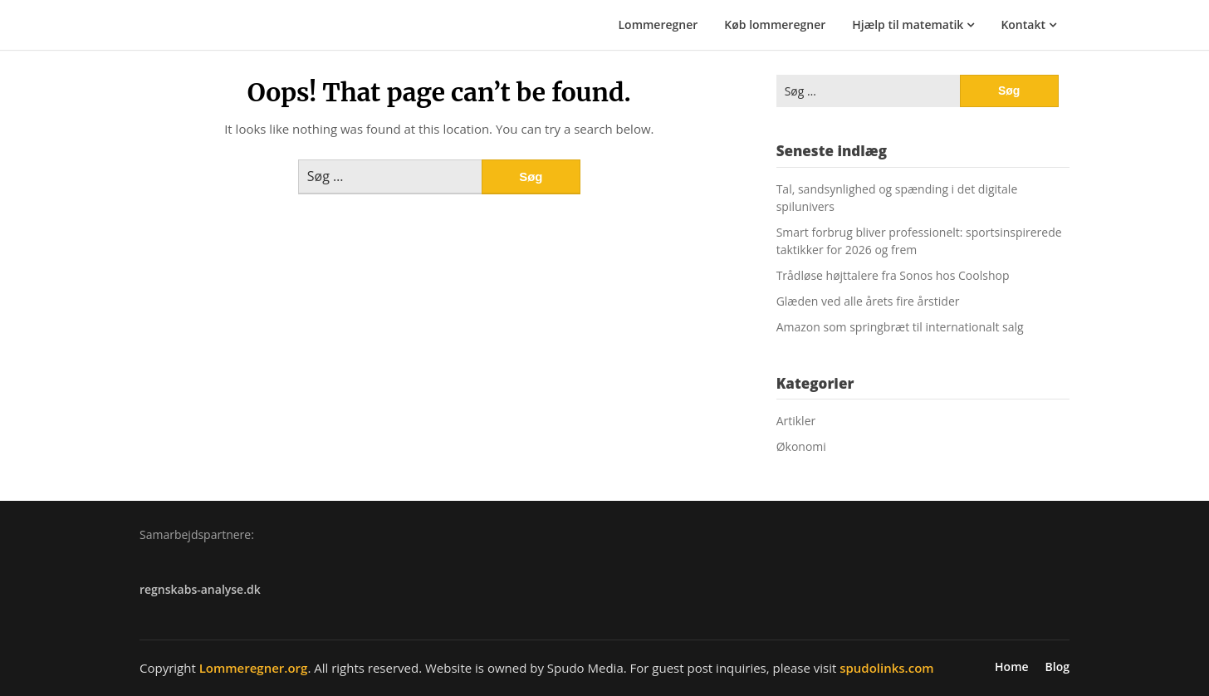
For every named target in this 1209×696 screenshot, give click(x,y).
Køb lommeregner (774, 24)
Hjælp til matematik (907, 24)
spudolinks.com (886, 667)
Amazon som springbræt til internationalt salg (900, 327)
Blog (1057, 667)
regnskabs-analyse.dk (200, 589)
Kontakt (1023, 24)
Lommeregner (658, 24)
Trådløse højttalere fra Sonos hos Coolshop (893, 275)
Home (1012, 667)
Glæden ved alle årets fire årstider (868, 301)
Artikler (796, 421)
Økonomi (801, 446)
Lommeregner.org (253, 667)
